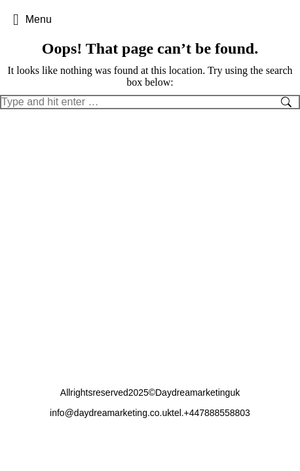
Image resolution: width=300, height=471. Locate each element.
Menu (32, 19)
